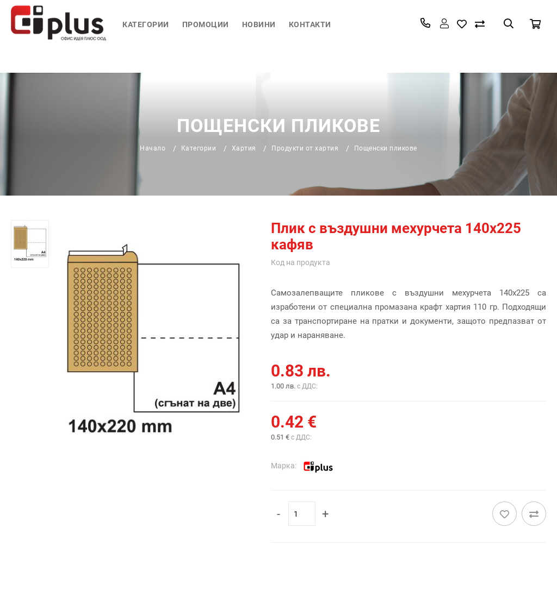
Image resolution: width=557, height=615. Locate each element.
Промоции (205, 24)
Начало (152, 148)
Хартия (244, 148)
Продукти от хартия (304, 148)
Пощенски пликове (385, 148)
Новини (259, 24)
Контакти (310, 24)
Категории (145, 24)
